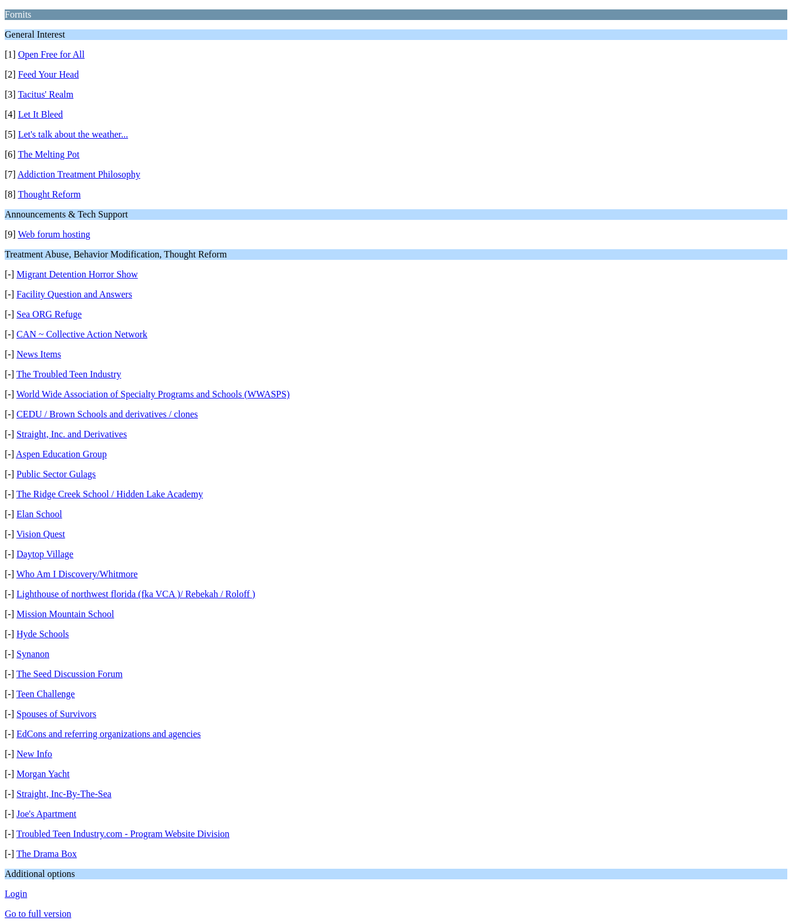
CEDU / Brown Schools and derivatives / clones (107, 414)
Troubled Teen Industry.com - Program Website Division (123, 834)
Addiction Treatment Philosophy (79, 174)
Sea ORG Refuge (49, 314)
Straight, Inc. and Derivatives (71, 434)
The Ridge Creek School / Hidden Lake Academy (109, 494)
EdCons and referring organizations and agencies (108, 734)
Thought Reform (49, 194)
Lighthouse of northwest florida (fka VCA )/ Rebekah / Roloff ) (135, 594)
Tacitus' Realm (45, 94)
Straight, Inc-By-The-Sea (64, 794)
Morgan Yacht (42, 774)
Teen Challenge (45, 694)
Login (16, 894)
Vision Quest (40, 534)
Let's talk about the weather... (73, 134)
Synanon (32, 654)
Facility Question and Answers (74, 294)
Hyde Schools (42, 634)
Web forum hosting (54, 234)
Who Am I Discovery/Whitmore (77, 574)
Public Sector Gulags (56, 474)
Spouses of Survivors (56, 714)
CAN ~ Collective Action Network (81, 334)
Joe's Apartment (46, 814)
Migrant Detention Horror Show (77, 274)
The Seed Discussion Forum (69, 674)
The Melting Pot (48, 154)
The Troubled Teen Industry (69, 374)
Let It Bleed (40, 114)
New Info (34, 754)
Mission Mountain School (65, 614)
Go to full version (38, 914)
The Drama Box (46, 854)
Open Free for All (51, 54)
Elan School (39, 514)
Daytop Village (44, 554)
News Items (38, 354)
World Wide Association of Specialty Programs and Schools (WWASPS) (153, 394)
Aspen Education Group (61, 454)
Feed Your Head (48, 74)
